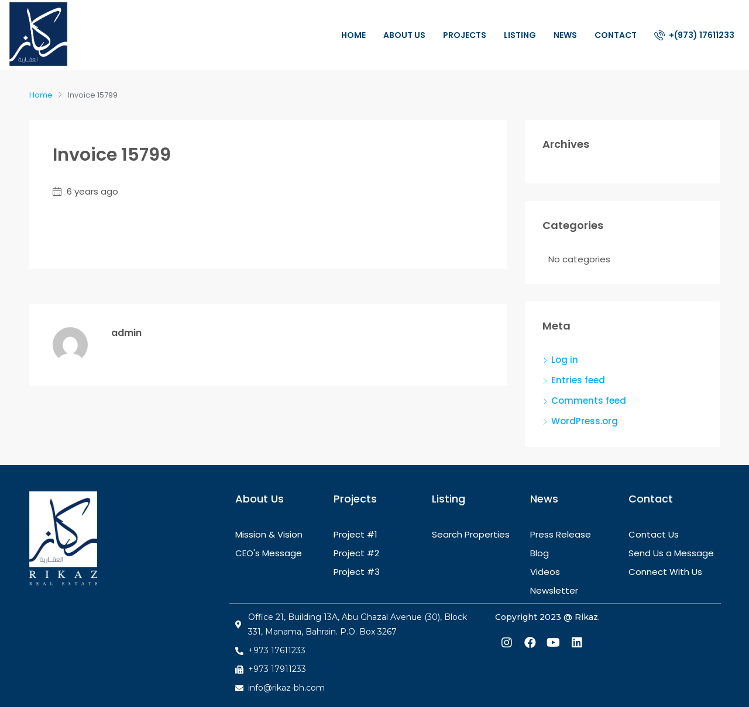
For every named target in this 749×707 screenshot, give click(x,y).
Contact (616, 35)
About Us (404, 35)
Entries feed (578, 380)
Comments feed (588, 400)
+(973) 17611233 (694, 35)
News (565, 35)
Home (353, 35)
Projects (464, 35)
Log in (564, 360)
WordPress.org (584, 421)
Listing (520, 35)
